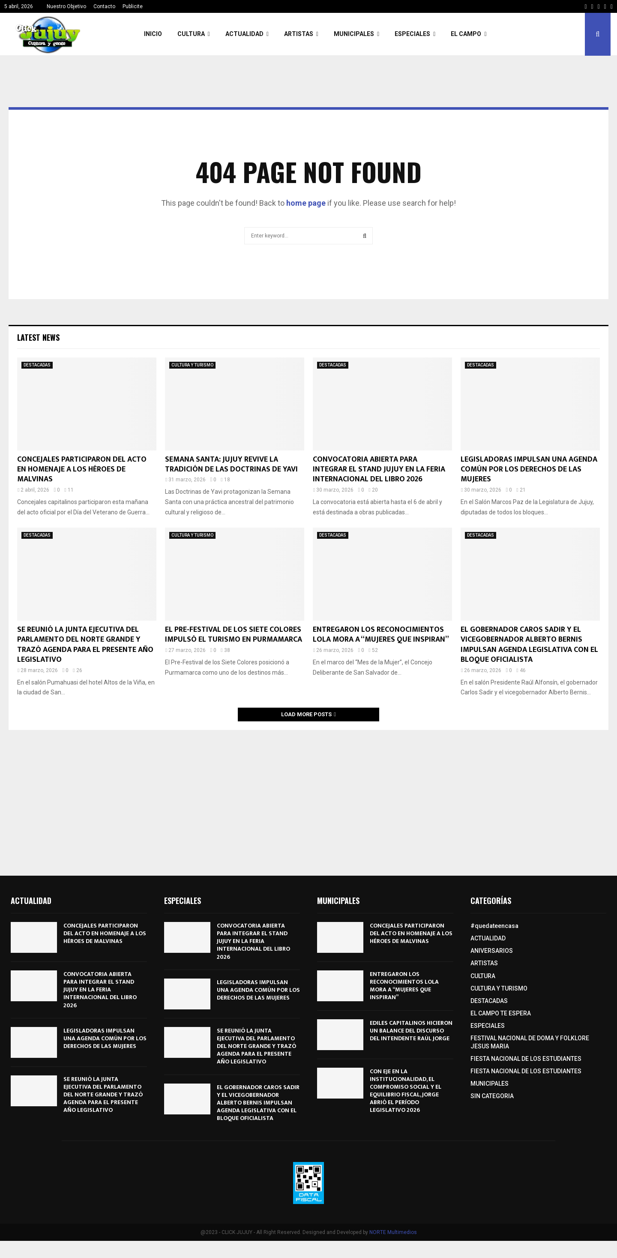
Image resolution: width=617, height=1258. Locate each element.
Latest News (38, 337)
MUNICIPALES (354, 33)
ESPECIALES (412, 33)
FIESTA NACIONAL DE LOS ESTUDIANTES (525, 1058)
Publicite (133, 6)
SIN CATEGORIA (492, 1096)
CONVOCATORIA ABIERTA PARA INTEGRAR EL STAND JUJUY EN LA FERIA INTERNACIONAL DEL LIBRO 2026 (379, 469)
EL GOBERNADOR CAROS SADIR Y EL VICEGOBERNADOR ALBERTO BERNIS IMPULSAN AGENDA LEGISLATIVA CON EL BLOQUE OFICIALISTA (529, 644)
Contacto (104, 6)
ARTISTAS (298, 33)
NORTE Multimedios (393, 1232)
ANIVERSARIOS (491, 950)
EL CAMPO (466, 33)
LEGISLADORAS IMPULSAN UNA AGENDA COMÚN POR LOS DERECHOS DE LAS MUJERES (529, 469)
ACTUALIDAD (244, 33)
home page (306, 202)
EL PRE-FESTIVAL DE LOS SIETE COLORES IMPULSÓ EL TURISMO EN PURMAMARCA (233, 634)
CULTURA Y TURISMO (192, 365)
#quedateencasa (494, 925)
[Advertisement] (308, 799)
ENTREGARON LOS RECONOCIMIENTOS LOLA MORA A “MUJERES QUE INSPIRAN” (381, 634)
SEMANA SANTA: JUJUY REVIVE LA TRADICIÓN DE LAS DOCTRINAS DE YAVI (231, 464)
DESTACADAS (37, 365)
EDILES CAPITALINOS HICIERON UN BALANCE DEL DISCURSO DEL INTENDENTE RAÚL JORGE (411, 1030)
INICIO (153, 33)
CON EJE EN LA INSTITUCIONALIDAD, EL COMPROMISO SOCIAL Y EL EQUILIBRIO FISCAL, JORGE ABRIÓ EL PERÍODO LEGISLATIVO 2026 (405, 1090)
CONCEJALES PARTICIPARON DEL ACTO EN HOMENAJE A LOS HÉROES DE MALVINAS (82, 469)
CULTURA (191, 33)
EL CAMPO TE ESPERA (500, 1013)
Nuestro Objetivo (66, 6)
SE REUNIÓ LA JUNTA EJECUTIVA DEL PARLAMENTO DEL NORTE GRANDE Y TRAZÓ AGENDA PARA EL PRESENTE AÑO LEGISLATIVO (85, 644)
